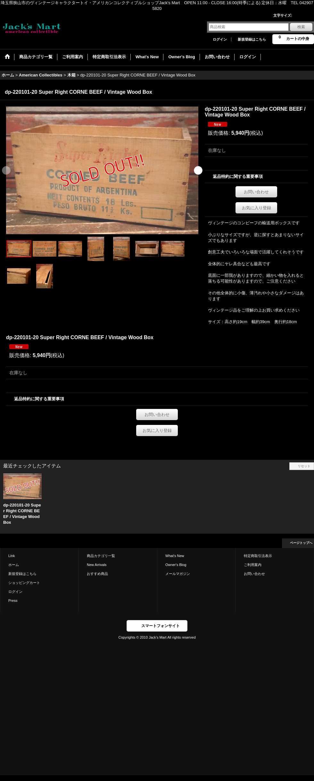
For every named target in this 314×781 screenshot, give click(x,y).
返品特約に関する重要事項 (238, 176)
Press (12, 600)
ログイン (220, 39)
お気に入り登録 (256, 207)
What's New (174, 556)
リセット (304, 466)
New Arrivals (96, 565)
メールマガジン (177, 574)
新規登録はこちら (252, 39)
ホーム (13, 565)
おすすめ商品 (97, 574)
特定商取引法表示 (258, 556)
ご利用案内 (252, 565)
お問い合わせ (256, 191)
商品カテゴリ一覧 (101, 556)
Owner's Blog (175, 565)
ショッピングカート (24, 583)
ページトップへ (301, 543)
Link (11, 556)
